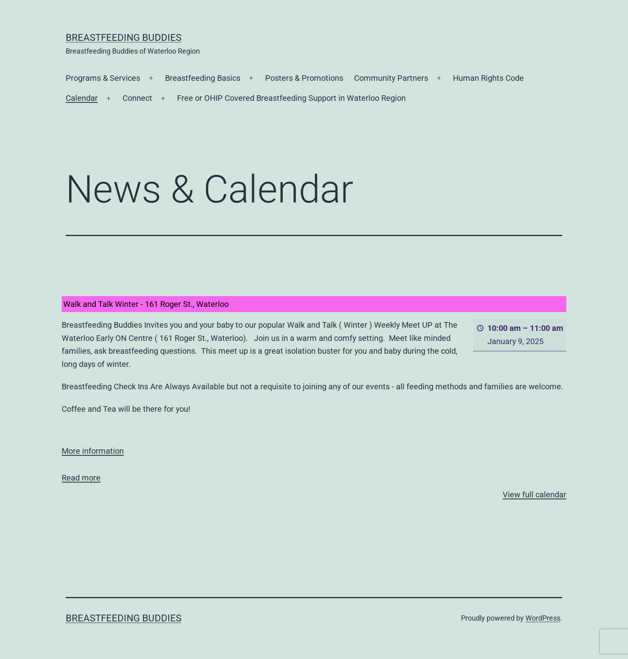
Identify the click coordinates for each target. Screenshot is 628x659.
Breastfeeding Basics (202, 78)
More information (93, 451)
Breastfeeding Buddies (123, 37)
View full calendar (534, 494)
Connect (137, 98)
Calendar (82, 98)
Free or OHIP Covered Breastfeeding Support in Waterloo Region (291, 98)
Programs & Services (103, 78)
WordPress (542, 618)
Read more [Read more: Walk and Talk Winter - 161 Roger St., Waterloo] (81, 477)
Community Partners (391, 78)
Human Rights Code (488, 78)
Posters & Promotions (304, 78)
